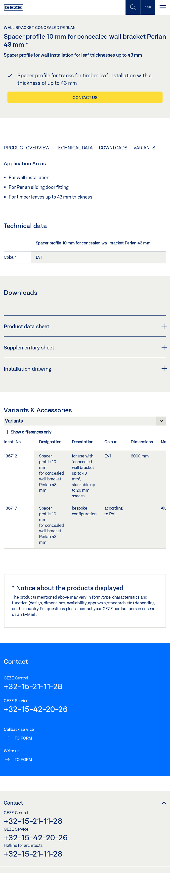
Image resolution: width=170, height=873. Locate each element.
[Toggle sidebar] (147, 7)
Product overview (26, 147)
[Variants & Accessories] (85, 422)
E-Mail (29, 614)
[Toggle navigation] (162, 7)
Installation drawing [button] (85, 369)
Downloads (113, 147)
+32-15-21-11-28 (33, 686)
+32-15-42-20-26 (35, 708)
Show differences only (27, 432)
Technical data (74, 147)
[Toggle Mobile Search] (132, 7)
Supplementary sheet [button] (85, 347)
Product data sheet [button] (85, 326)
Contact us (85, 97)
